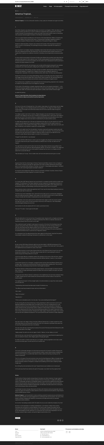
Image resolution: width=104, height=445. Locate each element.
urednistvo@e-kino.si (46, 435)
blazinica (18, 418)
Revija (41, 6)
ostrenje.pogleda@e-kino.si (47, 437)
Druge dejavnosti (83, 6)
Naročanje (17, 432)
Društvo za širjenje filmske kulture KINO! (24, 1)
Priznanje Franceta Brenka (70, 6)
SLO (87, 1)
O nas (16, 431)
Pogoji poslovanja (18, 437)
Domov (17, 10)
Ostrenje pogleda (55, 6)
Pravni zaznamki (18, 435)
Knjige (47, 6)
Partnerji (16, 434)
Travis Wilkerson (19, 17)
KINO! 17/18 (37, 17)
